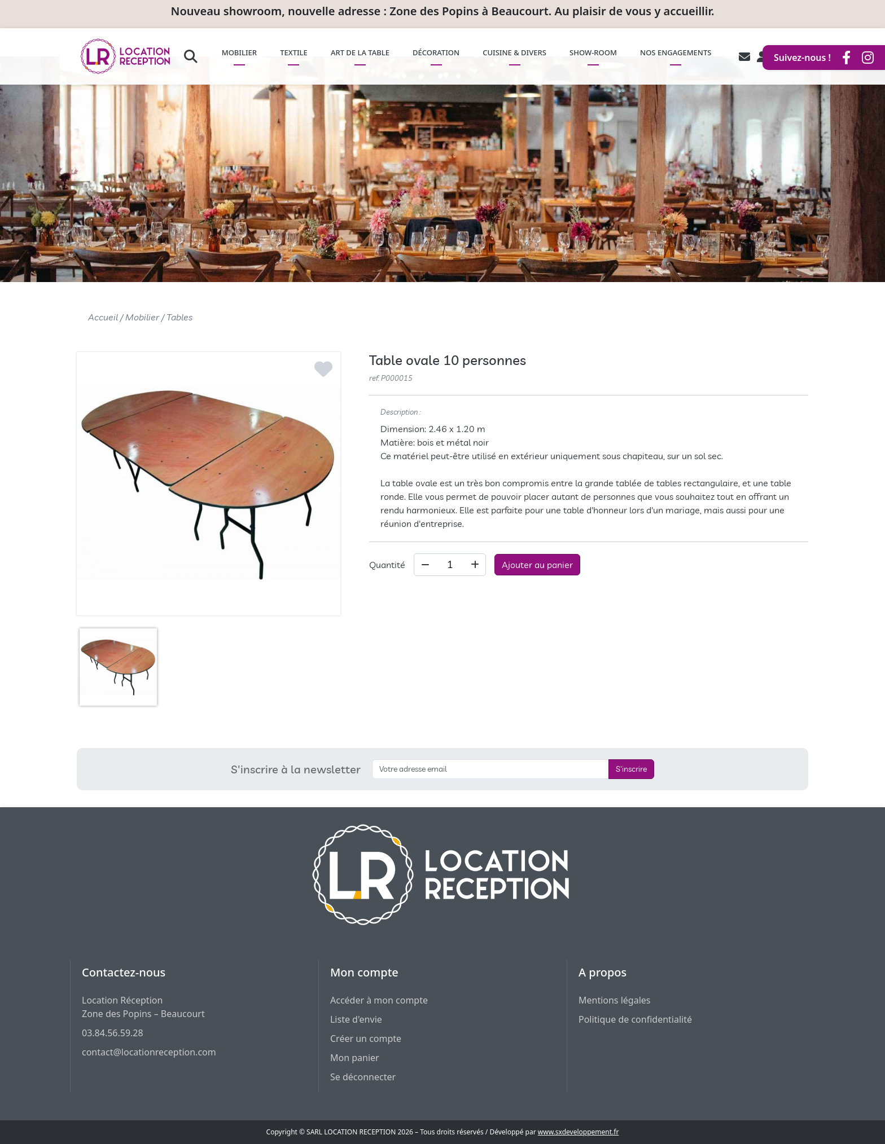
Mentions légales (615, 1000)
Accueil (103, 317)
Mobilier (142, 317)
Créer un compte (365, 1038)
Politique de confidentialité (635, 1019)
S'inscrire (631, 769)
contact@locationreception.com (149, 1052)
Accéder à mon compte (379, 1000)
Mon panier (354, 1057)
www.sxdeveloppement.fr (578, 1132)
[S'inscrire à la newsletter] (490, 769)
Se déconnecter (363, 1077)
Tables (179, 317)
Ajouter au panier (537, 564)
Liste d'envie (356, 1019)
